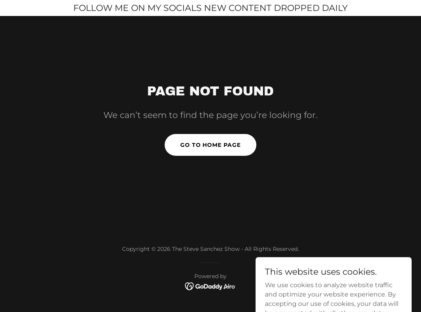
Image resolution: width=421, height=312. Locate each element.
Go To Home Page (210, 144)
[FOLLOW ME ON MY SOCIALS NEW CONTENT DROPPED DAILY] (210, 8)
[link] (210, 285)
